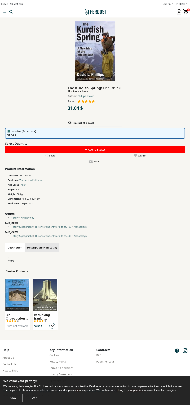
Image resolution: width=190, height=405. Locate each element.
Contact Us (9, 364)
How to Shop (10, 370)
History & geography (22, 226)
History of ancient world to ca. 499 (53, 226)
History (14, 217)
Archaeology (27, 217)
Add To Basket (95, 149)
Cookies (54, 355)
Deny (34, 397)
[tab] (15, 247)
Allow (13, 397)
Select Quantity (16, 143)
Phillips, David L (86, 96)
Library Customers (60, 374)
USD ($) (167, 3)
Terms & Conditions (61, 368)
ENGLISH (181, 3)
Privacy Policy (57, 361)
